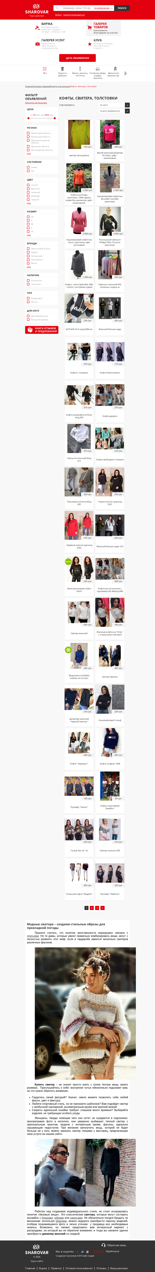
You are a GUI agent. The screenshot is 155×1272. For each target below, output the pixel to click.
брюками (47, 1217)
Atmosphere (37, 259)
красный (35, 188)
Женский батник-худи (110, 329)
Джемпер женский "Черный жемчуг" (79, 720)
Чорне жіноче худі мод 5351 (110, 503)
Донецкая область (40, 146)
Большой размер (39, 319)
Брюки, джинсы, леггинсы (80, 72)
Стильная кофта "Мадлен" (79, 893)
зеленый (35, 192)
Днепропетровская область (40, 141)
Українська (112, 1251)
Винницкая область (41, 133)
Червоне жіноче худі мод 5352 (79, 546)
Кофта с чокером (79, 372)
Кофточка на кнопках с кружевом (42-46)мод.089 (110, 590)
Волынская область (40, 136)
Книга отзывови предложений (46, 330)
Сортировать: (67, 104)
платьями (33, 936)
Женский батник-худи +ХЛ (109, 546)
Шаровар (61, 1221)
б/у (32, 171)
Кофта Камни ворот (110, 372)
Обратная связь (116, 1245)
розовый (35, 196)
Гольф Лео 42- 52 (79, 850)
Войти (58, 14)
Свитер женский (79, 633)
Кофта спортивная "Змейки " (109, 807)
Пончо (34, 302)
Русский (99, 1251)
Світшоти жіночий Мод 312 (79, 459)
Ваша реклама (119, 1268)
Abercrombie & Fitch (40, 248)
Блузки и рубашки (62, 72)
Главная (30, 1268)
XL (32, 231)
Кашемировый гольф (110, 720)
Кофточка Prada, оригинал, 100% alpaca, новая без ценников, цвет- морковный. (79, 198)
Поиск (122, 8)
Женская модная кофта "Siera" (79, 590)
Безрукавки (36, 298)
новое (34, 167)
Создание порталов (66, 1255)
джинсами (76, 1217)
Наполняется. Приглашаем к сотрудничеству (53, 44)
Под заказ (36, 284)
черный (35, 199)
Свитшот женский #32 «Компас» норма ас (109, 286)
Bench (34, 263)
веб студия (88, 1255)
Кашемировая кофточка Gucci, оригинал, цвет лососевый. (79, 242)
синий (34, 185)
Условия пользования (79, 1268)
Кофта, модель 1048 (110, 763)
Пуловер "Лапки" (79, 807)
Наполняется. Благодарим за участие (106, 28)
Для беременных (39, 316)
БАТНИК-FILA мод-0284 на (79, 329)
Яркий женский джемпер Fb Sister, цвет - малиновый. (110, 155)
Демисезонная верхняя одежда (115, 72)
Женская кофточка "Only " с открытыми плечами (110, 633)
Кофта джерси (110, 416)
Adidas (34, 252)
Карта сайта (37, 1261)
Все (45, 70)
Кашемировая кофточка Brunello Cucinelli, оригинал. (110, 199)
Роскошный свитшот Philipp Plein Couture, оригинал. (110, 242)
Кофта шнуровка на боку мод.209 (79, 416)
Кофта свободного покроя (110, 459)
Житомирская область (42, 150)
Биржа (43, 1268)
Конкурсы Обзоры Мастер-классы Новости (106, 44)
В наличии (36, 280)
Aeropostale (37, 256)
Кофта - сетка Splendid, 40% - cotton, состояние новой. (79, 286)
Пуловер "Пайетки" (110, 893)
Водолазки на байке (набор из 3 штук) (79, 677)
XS (32, 217)
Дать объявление (77, 58)
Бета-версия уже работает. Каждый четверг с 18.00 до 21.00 (53, 27)
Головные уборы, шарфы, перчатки (97, 73)
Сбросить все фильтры (36, 102)
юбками (59, 1217)
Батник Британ (110, 676)
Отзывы (101, 1268)
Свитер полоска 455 (110, 850)
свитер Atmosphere (79, 155)
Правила (56, 1268)
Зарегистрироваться (74, 14)
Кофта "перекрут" (79, 763)
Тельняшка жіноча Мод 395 (79, 503)
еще (29, 153)
